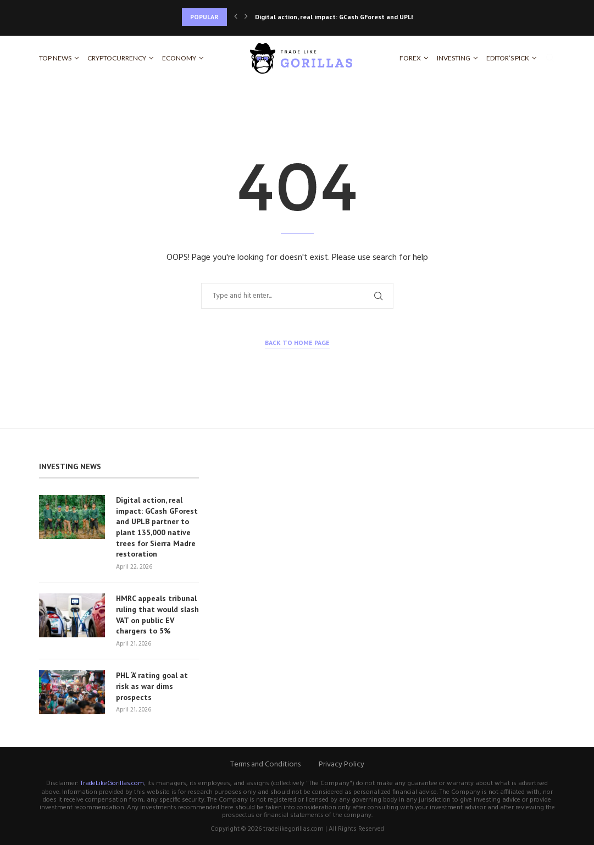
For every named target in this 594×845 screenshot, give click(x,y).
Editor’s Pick (507, 58)
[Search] (550, 58)
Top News (55, 58)
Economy (179, 58)
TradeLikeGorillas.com (112, 783)
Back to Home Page (297, 342)
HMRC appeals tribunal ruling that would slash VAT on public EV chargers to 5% (157, 614)
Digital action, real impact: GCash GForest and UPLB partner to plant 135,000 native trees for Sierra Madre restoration (157, 527)
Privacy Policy (341, 764)
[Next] (246, 17)
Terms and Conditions (265, 764)
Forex (410, 58)
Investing (453, 58)
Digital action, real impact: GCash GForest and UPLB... (337, 17)
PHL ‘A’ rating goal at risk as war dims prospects (152, 686)
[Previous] (235, 17)
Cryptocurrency (116, 58)
